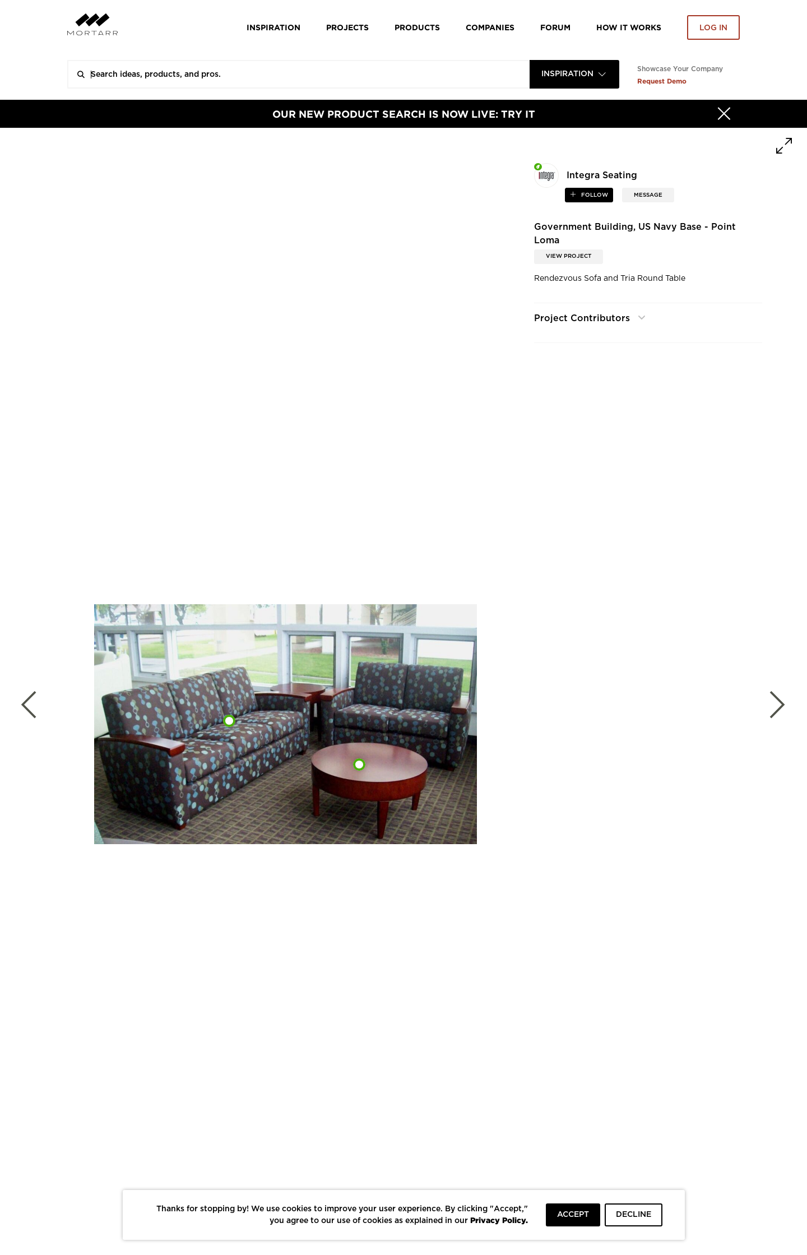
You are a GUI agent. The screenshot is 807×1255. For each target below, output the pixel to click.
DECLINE (633, 1215)
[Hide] (724, 114)
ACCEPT (573, 1215)
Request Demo (662, 81)
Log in (713, 28)
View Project (568, 256)
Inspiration (273, 27)
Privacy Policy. (499, 1220)
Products (417, 27)
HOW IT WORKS (628, 27)
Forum (555, 27)
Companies (490, 27)
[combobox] (574, 74)
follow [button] (593, 195)
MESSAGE (648, 195)
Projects (347, 27)
